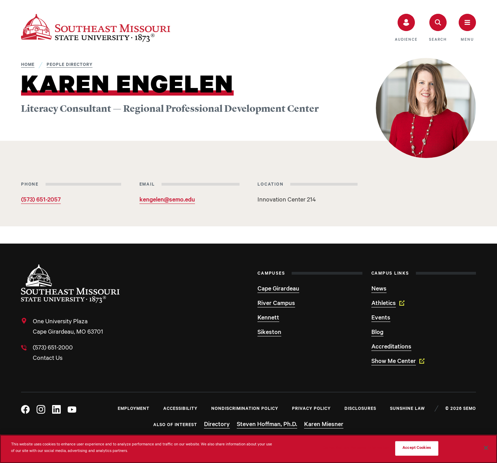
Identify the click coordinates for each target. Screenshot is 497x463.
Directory (217, 425)
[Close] (486, 447)
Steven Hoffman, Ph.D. (267, 425)
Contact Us (47, 358)
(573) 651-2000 (53, 348)
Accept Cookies (416, 448)
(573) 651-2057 (41, 200)
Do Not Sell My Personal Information (356, 448)
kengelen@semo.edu (167, 200)
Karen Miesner (323, 425)
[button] (406, 28)
